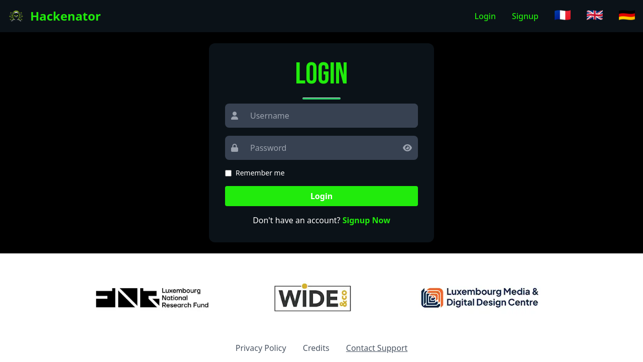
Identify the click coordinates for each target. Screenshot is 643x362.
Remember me (260, 172)
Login (485, 16)
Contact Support (376, 347)
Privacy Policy (261, 347)
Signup (525, 16)
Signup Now (366, 220)
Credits (316, 347)
